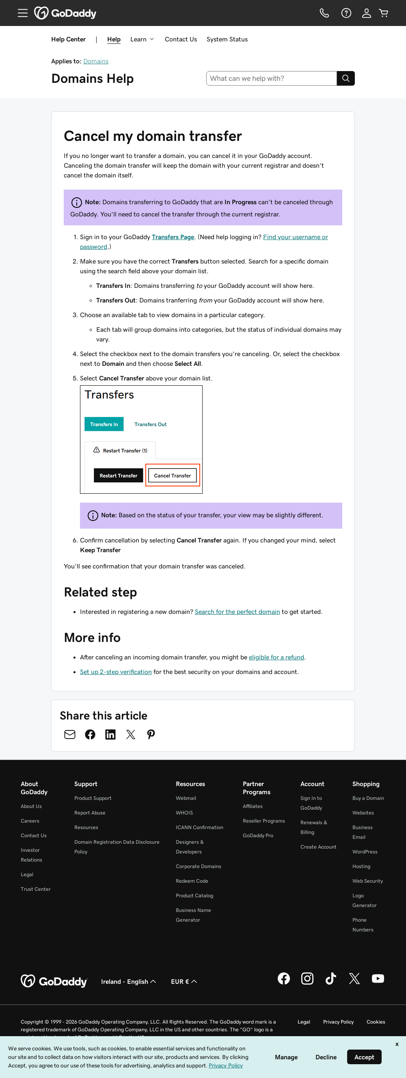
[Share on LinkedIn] (110, 734)
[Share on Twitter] (131, 734)
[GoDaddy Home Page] (54, 981)
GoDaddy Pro (258, 835)
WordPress (365, 851)
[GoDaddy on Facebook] (283, 983)
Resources (86, 827)
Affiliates (253, 806)
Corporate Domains (198, 866)
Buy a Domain (368, 798)
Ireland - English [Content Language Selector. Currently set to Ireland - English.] (129, 981)
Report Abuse (90, 812)
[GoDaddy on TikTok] (331, 983)
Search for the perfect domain (237, 611)
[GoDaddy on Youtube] (378, 983)
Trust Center (36, 889)
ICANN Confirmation (199, 827)
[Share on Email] (70, 734)
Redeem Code (192, 881)
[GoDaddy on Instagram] (307, 983)
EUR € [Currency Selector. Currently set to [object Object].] (185, 981)
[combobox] (272, 78)
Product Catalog (194, 895)
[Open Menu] (19, 13)
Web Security (367, 881)
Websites (363, 812)
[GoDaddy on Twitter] (354, 983)
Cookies (376, 1021)
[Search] (346, 78)
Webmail (186, 798)
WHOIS (184, 812)
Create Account (318, 846)
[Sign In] (366, 13)
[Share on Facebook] (90, 734)
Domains (95, 61)
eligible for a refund (276, 657)
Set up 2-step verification (116, 671)
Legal (27, 874)
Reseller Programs (264, 820)
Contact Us (181, 39)
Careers (30, 820)
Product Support (93, 798)
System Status (227, 39)
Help (114, 39)
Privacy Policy (338, 1021)
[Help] (345, 13)
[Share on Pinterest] (151, 734)
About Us (31, 806)
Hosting (361, 866)
